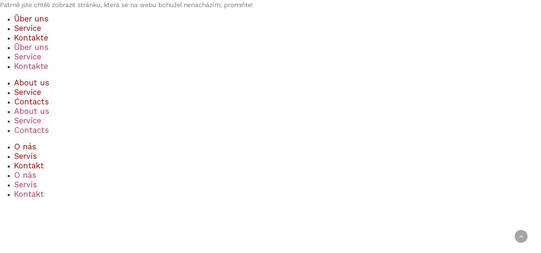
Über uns (31, 18)
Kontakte (31, 37)
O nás (25, 146)
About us (31, 82)
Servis (25, 156)
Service (27, 28)
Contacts (31, 101)
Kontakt (29, 165)
